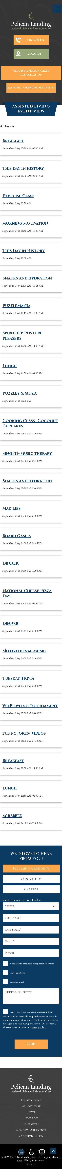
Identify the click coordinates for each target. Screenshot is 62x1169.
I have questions (17, 972)
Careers (31, 889)
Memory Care (31, 1106)
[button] (57, 9)
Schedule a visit (17, 981)
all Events (7, 126)
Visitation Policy (31, 1136)
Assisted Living (31, 1100)
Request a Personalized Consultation (31, 73)
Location (34, 54)
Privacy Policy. (39, 1027)
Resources (31, 1118)
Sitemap (31, 1164)
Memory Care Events (31, 1130)
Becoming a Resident (31, 868)
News (31, 1112)
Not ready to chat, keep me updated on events (32, 963)
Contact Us (35, 40)
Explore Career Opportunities (31, 87)
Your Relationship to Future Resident (22, 900)
